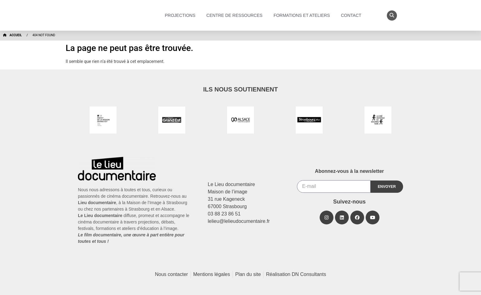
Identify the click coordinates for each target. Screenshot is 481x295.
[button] (392, 15)
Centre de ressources (236, 15)
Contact (352, 15)
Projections (181, 15)
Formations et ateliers (303, 15)
